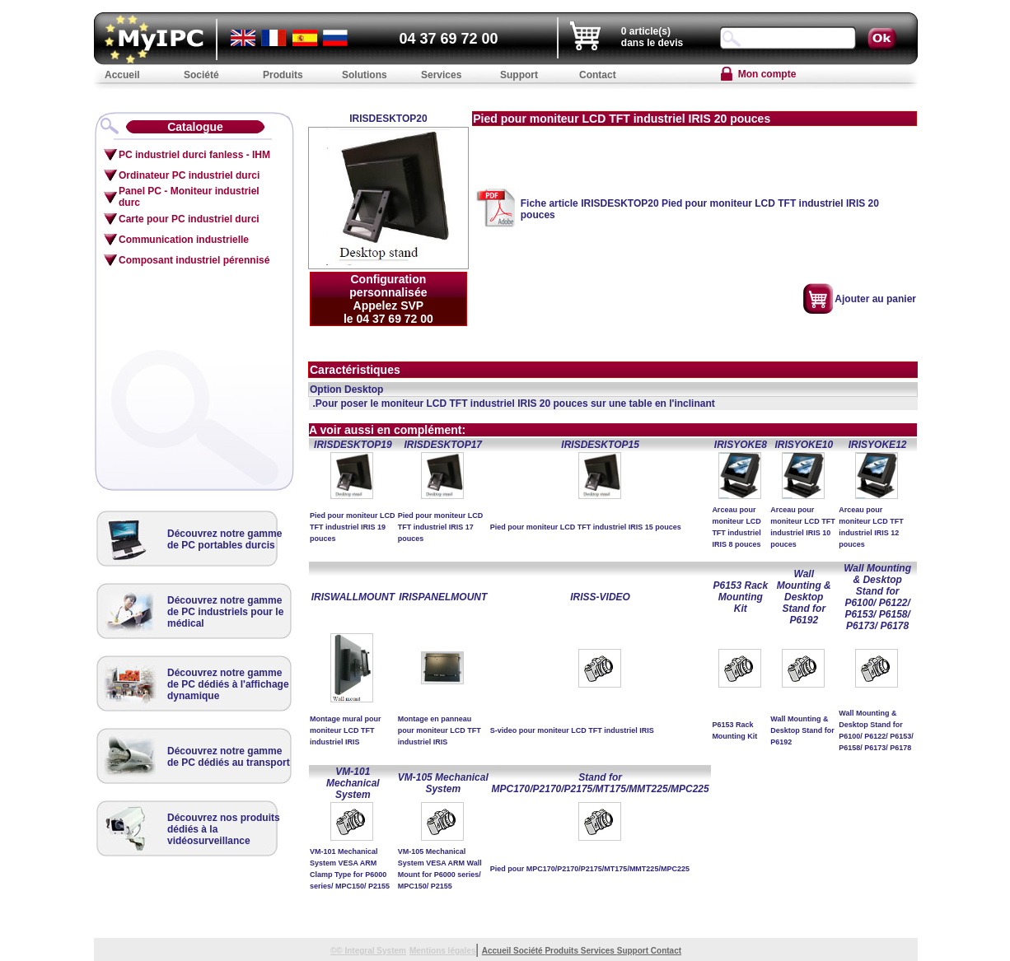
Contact (666, 950)
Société (529, 950)
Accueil (497, 950)
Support (634, 950)
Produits (562, 950)
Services (599, 950)
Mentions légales (442, 950)
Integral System (374, 950)
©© (337, 950)
